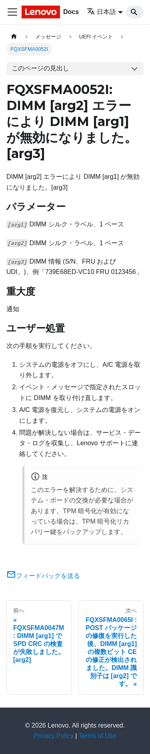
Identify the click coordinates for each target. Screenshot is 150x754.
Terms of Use (97, 735)
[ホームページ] (14, 36)
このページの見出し (40, 68)
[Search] (135, 12)
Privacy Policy (54, 735)
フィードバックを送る (43, 575)
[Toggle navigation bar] (12, 12)
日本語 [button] (101, 11)
